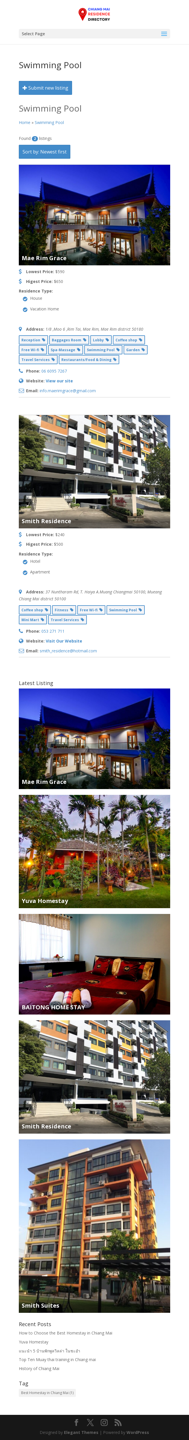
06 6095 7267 (54, 371)
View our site (59, 381)
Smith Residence (46, 521)
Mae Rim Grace (44, 258)
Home (24, 122)
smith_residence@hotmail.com (68, 651)
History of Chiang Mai (39, 1368)
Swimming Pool (49, 122)
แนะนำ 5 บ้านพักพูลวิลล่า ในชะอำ (49, 1351)
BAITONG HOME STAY (53, 1007)
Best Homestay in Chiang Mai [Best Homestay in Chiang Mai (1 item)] (47, 1392)
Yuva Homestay (45, 901)
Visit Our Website (64, 641)
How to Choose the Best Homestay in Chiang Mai (65, 1333)
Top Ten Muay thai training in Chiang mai (57, 1359)
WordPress (137, 1432)
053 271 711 (53, 631)
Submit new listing (45, 88)
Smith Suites (40, 1305)
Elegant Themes (81, 1432)
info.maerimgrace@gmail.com (68, 390)
